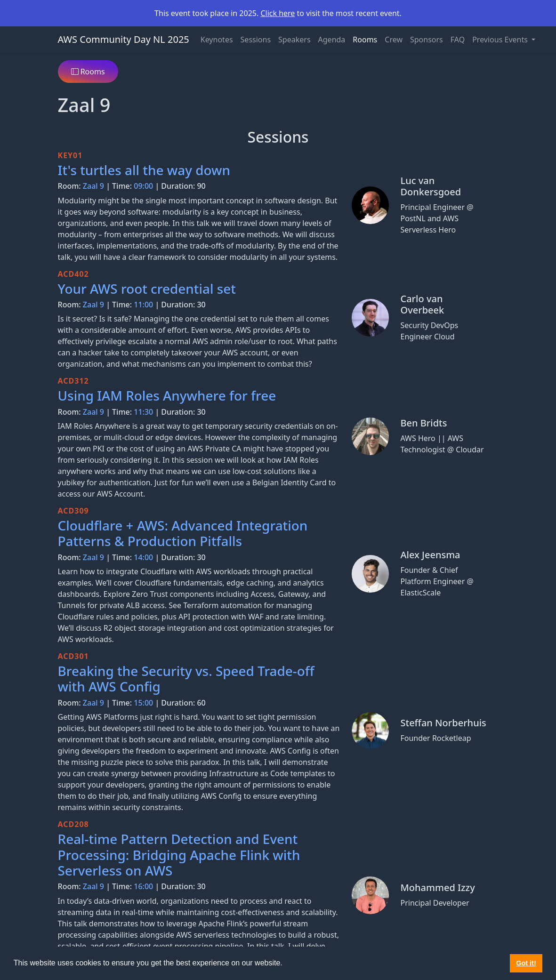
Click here (277, 13)
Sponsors (426, 39)
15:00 (143, 703)
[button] (285, 964)
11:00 (143, 304)
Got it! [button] (526, 963)
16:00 (143, 886)
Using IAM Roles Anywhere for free (167, 395)
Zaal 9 (93, 186)
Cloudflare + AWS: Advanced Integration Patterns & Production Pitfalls (183, 533)
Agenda (332, 39)
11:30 (143, 412)
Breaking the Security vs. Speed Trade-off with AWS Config (186, 678)
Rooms (365, 39)
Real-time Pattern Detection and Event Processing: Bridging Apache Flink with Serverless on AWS (179, 854)
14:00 (143, 557)
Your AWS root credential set (147, 288)
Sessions (256, 39)
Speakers (294, 39)
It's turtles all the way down (144, 170)
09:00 (143, 186)
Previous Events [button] (501, 39)
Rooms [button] (88, 71)
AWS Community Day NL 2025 (123, 39)
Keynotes (217, 39)
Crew (394, 39)
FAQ (458, 39)
